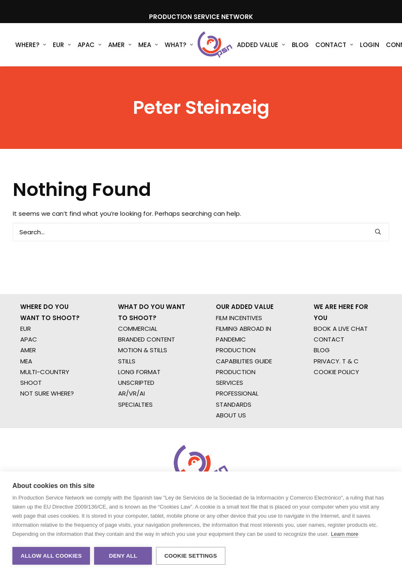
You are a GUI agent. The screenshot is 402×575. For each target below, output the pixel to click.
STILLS (126, 361)
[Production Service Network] (214, 45)
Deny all (123, 556)
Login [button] (368, 45)
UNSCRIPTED (136, 382)
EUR (62, 45)
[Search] (201, 232)
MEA (148, 45)
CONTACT (329, 339)
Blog (299, 45)
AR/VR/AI (131, 393)
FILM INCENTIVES (239, 317)
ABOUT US (231, 415)
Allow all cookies (51, 556)
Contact (333, 45)
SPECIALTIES (135, 404)
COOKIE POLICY (336, 372)
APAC (90, 45)
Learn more (344, 534)
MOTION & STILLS (142, 350)
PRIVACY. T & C (336, 361)
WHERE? (30, 45)
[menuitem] (31, 45)
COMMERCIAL (137, 328)
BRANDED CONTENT (146, 339)
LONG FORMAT (139, 372)
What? (179, 45)
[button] (378, 231)
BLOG (322, 350)
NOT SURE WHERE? (47, 393)
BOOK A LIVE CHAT (341, 328)
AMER (120, 45)
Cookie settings (190, 556)
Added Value (260, 45)
